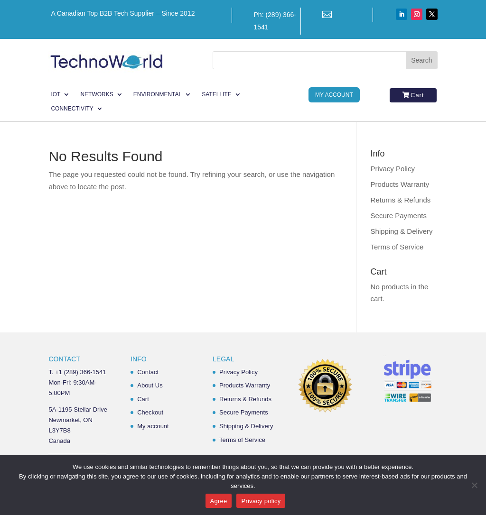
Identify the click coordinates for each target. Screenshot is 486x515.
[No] (474, 485)
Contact (148, 372)
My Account (334, 95)
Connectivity (72, 108)
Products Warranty (400, 184)
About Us (149, 385)
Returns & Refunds (401, 200)
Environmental (157, 94)
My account (152, 426)
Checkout (150, 412)
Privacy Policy (393, 169)
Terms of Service (397, 247)
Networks (96, 94)
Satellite (216, 94)
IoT (55, 94)
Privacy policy (260, 501)
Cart (417, 95)
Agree (218, 501)
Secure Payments (399, 216)
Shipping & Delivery (402, 231)
